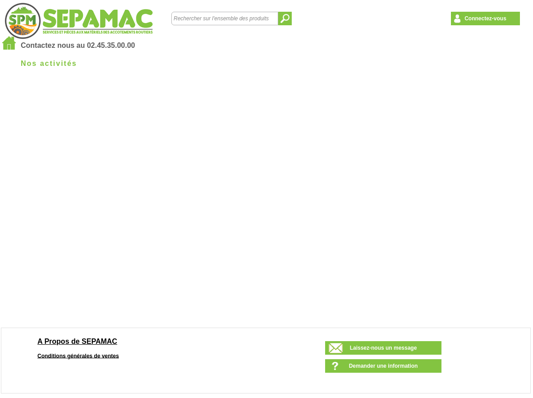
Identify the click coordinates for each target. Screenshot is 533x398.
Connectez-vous (485, 18)
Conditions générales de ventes (78, 355)
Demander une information (383, 366)
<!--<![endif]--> (271, 202)
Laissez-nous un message (383, 348)
